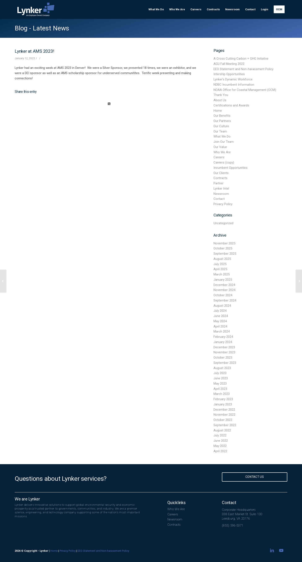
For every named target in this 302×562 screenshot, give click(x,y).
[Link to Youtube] (281, 550)
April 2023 (220, 389)
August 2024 (222, 306)
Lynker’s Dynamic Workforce (233, 79)
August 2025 (222, 259)
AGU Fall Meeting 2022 (228, 64)
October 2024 (222, 295)
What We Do (221, 136)
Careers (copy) (223, 162)
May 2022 (220, 446)
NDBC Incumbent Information (233, 84)
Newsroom (221, 194)
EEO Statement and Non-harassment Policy (243, 69)
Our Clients (221, 173)
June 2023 (220, 378)
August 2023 (222, 368)
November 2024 (224, 290)
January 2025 (222, 280)
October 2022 (222, 420)
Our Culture (221, 126)
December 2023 (224, 347)
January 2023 (222, 404)
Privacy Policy (222, 204)
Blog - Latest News (42, 28)
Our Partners (222, 121)
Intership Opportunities (229, 74)
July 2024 (219, 311)
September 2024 (224, 300)
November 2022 (224, 415)
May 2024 (220, 321)
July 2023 (219, 373)
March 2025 (221, 274)
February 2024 (223, 337)
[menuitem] (156, 9)
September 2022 (224, 425)
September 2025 (224, 253)
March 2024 (221, 331)
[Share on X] (109, 104)
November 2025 (224, 243)
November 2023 (224, 352)
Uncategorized (223, 223)
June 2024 (220, 316)
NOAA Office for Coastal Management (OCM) (244, 90)
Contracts (220, 178)
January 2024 (222, 342)
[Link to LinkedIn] (272, 550)
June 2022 (220, 441)
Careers (218, 157)
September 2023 (224, 363)
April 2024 (220, 326)
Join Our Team (223, 142)
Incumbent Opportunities (230, 168)
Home (217, 111)
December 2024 (224, 285)
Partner (218, 183)
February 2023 (223, 399)
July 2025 (219, 264)
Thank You (220, 95)
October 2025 (222, 248)
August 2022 (222, 430)
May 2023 (220, 383)
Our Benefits (221, 116)
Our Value (220, 147)
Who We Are (222, 152)
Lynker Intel (221, 188)
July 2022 (219, 435)
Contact (219, 199)
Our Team (220, 131)
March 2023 (221, 394)
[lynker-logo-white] (36, 9)
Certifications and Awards (231, 105)
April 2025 (220, 269)
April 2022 (220, 451)
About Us (219, 100)
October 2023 (222, 357)
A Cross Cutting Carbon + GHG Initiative (240, 58)
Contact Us (254, 476)
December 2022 (224, 409)
